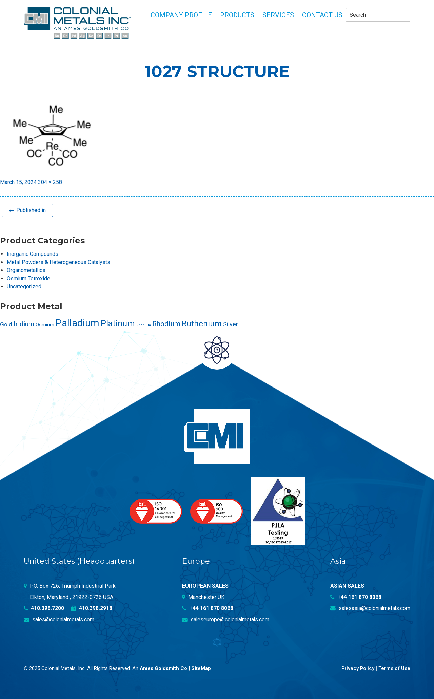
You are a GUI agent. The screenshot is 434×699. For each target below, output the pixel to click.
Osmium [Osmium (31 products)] (45, 324)
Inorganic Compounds (32, 253)
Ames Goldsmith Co (164, 668)
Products (237, 15)
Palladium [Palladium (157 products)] (77, 322)
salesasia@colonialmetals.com (369, 607)
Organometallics (26, 270)
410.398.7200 (44, 607)
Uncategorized (24, 286)
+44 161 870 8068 (208, 607)
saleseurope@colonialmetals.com (226, 619)
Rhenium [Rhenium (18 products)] (143, 325)
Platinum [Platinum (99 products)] (118, 323)
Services (278, 15)
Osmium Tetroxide (28, 278)
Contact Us (322, 15)
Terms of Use (394, 668)
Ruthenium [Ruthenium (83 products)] (202, 323)
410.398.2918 (92, 607)
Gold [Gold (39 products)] (6, 324)
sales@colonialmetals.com (60, 619)
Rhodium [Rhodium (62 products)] (166, 323)
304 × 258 (50, 182)
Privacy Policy (357, 668)
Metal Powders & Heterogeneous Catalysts (58, 262)
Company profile (181, 15)
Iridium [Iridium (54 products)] (24, 324)
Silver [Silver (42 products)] (230, 324)
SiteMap (201, 668)
